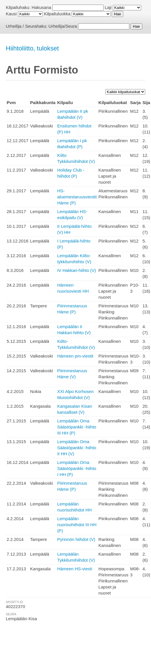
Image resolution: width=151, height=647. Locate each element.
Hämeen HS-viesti (74, 568)
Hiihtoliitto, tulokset (32, 48)
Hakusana (41, 7)
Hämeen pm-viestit (75, 355)
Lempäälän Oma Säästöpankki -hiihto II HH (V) (76, 447)
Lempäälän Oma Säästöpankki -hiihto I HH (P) (76, 468)
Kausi (11, 13)
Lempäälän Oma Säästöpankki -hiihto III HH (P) (76, 426)
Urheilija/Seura (63, 26)
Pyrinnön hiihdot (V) (76, 539)
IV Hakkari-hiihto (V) (76, 270)
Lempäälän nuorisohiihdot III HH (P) (77, 524)
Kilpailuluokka (57, 13)
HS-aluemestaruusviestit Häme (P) (77, 196)
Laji (108, 7)
